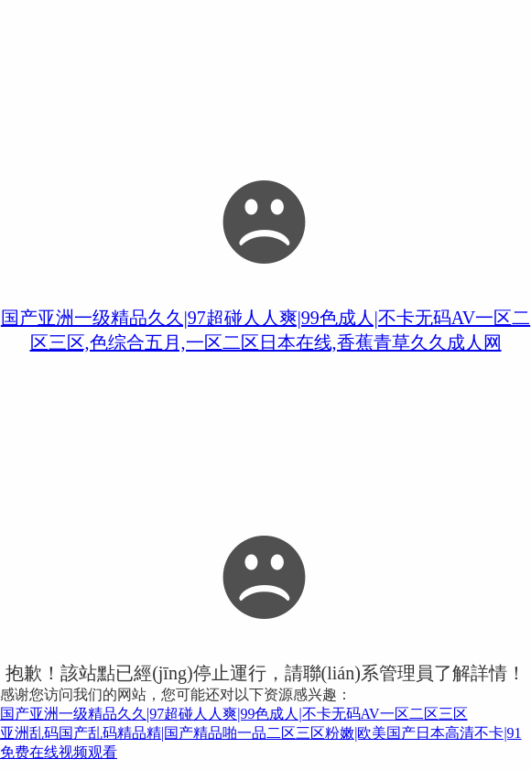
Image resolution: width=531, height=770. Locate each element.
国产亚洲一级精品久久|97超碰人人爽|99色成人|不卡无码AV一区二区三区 (234, 713)
